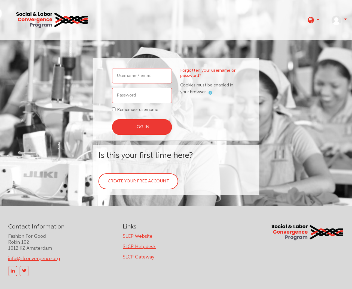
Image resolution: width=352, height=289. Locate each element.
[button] (313, 20)
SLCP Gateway (138, 257)
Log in (141, 127)
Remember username (137, 110)
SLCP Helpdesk (139, 246)
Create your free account (138, 181)
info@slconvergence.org (34, 258)
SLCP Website (137, 236)
